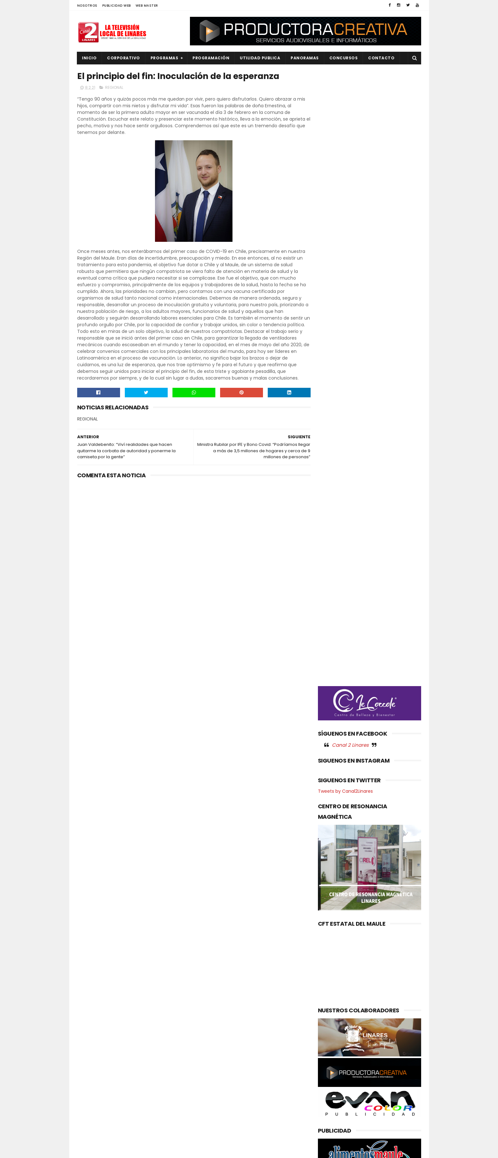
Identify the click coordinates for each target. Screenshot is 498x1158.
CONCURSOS (343, 58)
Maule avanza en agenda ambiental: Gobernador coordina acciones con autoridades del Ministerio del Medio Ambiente (245, 1075)
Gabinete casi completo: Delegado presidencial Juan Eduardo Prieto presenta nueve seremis (263, 1039)
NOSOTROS (87, 5)
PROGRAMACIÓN (211, 58)
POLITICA (90, 1101)
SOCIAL (89, 1133)
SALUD (88, 1122)
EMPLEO (89, 1058)
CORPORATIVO (123, 58)
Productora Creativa (248, 1150)
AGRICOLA (91, 1015)
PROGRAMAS (164, 58)
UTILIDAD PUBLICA (260, 58)
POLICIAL (90, 1090)
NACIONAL (91, 1069)
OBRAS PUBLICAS (97, 1079)
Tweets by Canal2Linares (345, 379)
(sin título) (206, 1016)
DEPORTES (91, 1036)
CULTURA (90, 1026)
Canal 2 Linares (350, 333)
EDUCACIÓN (93, 1047)
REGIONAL (114, 87)
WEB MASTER (147, 5)
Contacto (381, 58)
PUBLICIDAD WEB (116, 5)
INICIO (89, 58)
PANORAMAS (305, 58)
